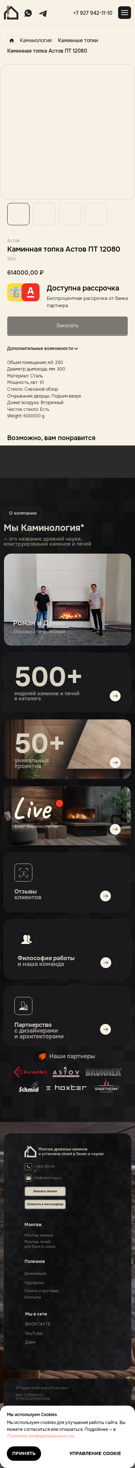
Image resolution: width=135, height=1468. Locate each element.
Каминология (29, 40)
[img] (67, 816)
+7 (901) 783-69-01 (45, 1169)
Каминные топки (78, 40)
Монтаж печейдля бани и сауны (39, 1244)
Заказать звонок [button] (45, 1191)
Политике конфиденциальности (40, 1436)
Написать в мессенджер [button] (45, 1204)
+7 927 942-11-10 (92, 13)
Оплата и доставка (41, 1291)
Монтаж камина (38, 1235)
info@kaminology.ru (48, 1178)
